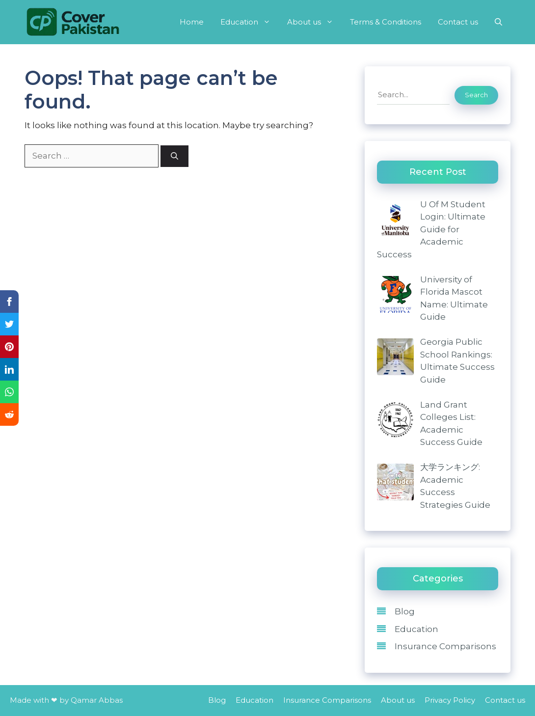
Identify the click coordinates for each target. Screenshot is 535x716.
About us (314, 22)
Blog (405, 611)
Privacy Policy (450, 700)
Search (476, 95)
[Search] (174, 156)
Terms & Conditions (385, 22)
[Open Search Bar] (498, 22)
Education (249, 22)
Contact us (458, 22)
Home (192, 22)
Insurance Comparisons (445, 646)
